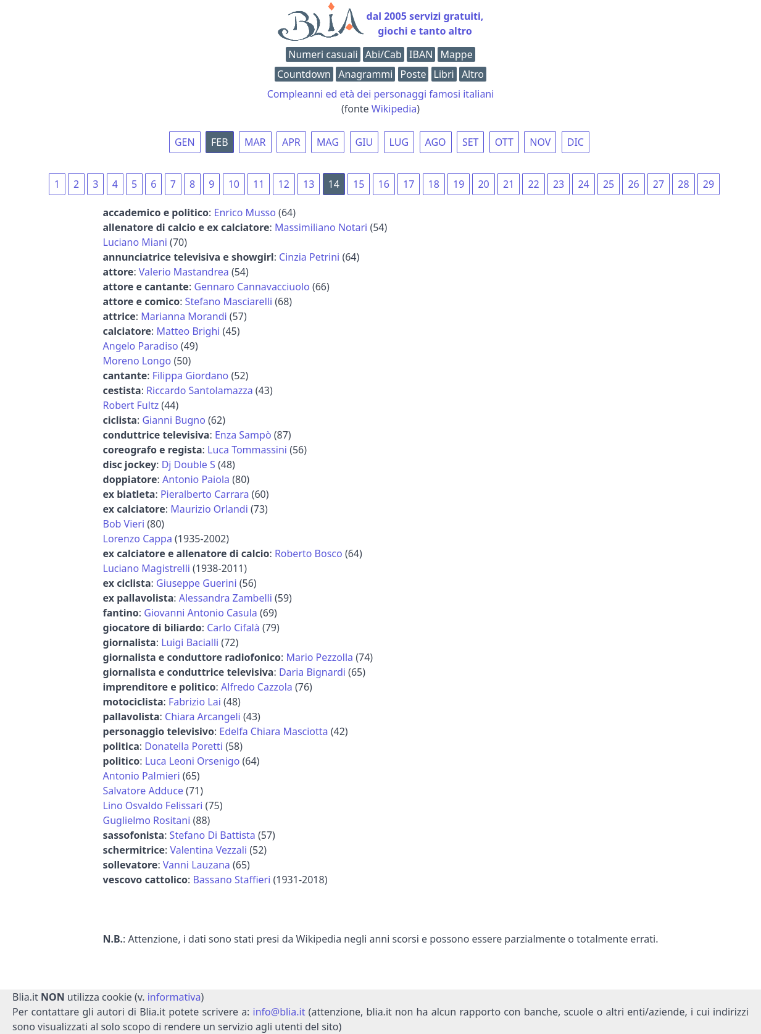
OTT (504, 142)
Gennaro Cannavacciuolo (251, 286)
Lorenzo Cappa (137, 538)
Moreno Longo (137, 361)
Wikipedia (394, 109)
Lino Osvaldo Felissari (153, 805)
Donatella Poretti (183, 746)
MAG (328, 142)
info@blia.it (279, 1012)
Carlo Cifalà (233, 627)
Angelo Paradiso (140, 346)
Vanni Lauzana (196, 865)
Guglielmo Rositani (147, 820)
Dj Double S (188, 464)
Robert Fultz (131, 405)
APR (291, 142)
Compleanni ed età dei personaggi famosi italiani (380, 94)
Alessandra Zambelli (225, 598)
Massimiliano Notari (321, 227)
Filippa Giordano (190, 375)
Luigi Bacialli (189, 642)
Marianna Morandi (184, 316)
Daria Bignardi (312, 672)
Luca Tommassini (247, 449)
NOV (540, 142)
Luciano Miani (135, 242)
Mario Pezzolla (320, 657)
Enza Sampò (243, 435)
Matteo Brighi (188, 331)
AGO (435, 142)
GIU (364, 142)
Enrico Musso (244, 212)
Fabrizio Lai (194, 701)
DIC (575, 142)
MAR (255, 142)
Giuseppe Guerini (196, 583)
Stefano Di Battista (213, 835)
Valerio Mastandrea (184, 272)
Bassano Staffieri (231, 879)
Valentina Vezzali (208, 850)
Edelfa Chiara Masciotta (273, 731)
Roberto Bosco (309, 553)
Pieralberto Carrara (204, 494)
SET (470, 142)
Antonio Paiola (196, 479)
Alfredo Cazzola (257, 687)
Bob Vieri (124, 524)
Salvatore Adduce (143, 790)
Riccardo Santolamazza (199, 390)
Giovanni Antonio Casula (200, 613)
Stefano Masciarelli (228, 301)
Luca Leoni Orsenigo (192, 761)
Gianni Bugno (174, 420)
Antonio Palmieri (141, 776)
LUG (399, 142)
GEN (185, 142)
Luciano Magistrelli (146, 568)
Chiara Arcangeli (203, 716)
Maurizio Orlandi (209, 509)
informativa (174, 997)
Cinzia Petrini (309, 257)
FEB (219, 142)
